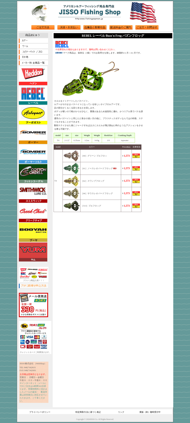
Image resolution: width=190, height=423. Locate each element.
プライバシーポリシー (39, 412)
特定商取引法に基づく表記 (88, 412)
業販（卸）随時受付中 (150, 412)
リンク (121, 412)
